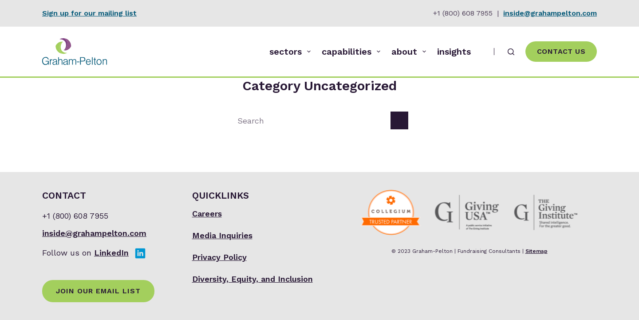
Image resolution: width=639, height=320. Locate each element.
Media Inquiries (222, 235)
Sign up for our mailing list (89, 13)
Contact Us (561, 51)
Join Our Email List (98, 291)
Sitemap (536, 251)
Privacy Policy (219, 257)
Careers (207, 213)
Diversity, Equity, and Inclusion (252, 279)
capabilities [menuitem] (353, 51)
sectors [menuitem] (291, 51)
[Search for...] (310, 120)
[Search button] (399, 120)
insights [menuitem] (454, 51)
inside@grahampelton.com (550, 13)
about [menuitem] (410, 51)
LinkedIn (111, 252)
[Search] (511, 51)
